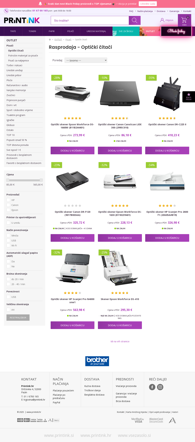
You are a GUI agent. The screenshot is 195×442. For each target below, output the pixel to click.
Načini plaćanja (145, 11)
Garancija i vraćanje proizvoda (126, 395)
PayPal (56, 402)
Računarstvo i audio (17, 85)
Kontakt (187, 11)
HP (13, 200)
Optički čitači (16, 50)
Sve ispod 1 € (13, 149)
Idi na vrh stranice (120, 341)
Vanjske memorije (16, 90)
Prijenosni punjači (15, 100)
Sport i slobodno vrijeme (19, 110)
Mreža (14, 235)
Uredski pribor (13, 75)
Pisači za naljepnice (18, 60)
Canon (14, 205)
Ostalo (10, 130)
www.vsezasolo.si (134, 435)
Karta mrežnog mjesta (136, 412)
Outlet (150, 31)
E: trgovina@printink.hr (33, 399)
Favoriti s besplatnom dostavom (23, 163)
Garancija (174, 11)
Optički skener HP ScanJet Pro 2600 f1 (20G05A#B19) (167, 213)
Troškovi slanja (92, 390)
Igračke (10, 120)
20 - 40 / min (18, 284)
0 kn (184, 24)
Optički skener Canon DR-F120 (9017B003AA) (72, 213)
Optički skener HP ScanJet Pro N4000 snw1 (72, 300)
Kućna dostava (92, 386)
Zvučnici (10, 95)
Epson (14, 210)
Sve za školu (126, 31)
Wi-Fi (14, 245)
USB (13, 240)
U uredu (15, 222)
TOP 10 (10, 135)
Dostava (161, 11)
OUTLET (11, 40)
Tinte (13, 31)
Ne (13, 266)
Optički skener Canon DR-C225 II (167, 124)
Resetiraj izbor (18, 317)
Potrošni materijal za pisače (23, 55)
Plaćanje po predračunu (59, 396)
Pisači (70, 31)
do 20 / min (17, 279)
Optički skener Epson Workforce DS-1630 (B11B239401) (120, 213)
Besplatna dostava (94, 394)
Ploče (9, 80)
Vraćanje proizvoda (126, 386)
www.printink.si (59, 435)
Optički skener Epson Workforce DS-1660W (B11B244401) (72, 126)
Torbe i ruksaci (14, 65)
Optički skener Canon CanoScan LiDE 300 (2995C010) (120, 126)
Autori (175, 412)
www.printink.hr (95, 435)
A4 (12, 309)
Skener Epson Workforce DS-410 (120, 299)
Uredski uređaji (14, 70)
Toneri (32, 31)
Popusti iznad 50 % (16, 140)
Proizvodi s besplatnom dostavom (19, 156)
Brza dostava (123, 401)
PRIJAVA (169, 20)
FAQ (131, 11)
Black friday (176, 31)
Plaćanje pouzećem (63, 390)
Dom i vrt (11, 105)
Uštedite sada (147, 3)
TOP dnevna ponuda (17, 145)
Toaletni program (15, 115)
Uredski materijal (96, 31)
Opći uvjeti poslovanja (159, 412)
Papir (52, 31)
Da (13, 261)
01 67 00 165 (40, 10)
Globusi (10, 125)
